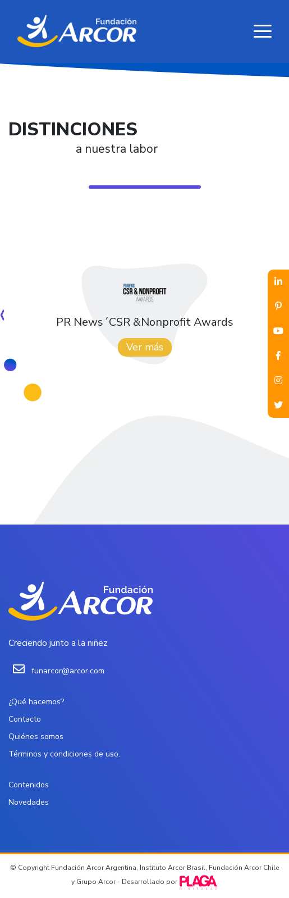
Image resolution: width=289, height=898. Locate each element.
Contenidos (28, 785)
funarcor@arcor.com (67, 670)
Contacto (24, 719)
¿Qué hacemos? (36, 701)
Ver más (144, 347)
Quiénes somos (35, 736)
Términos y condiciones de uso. (64, 754)
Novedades (28, 802)
